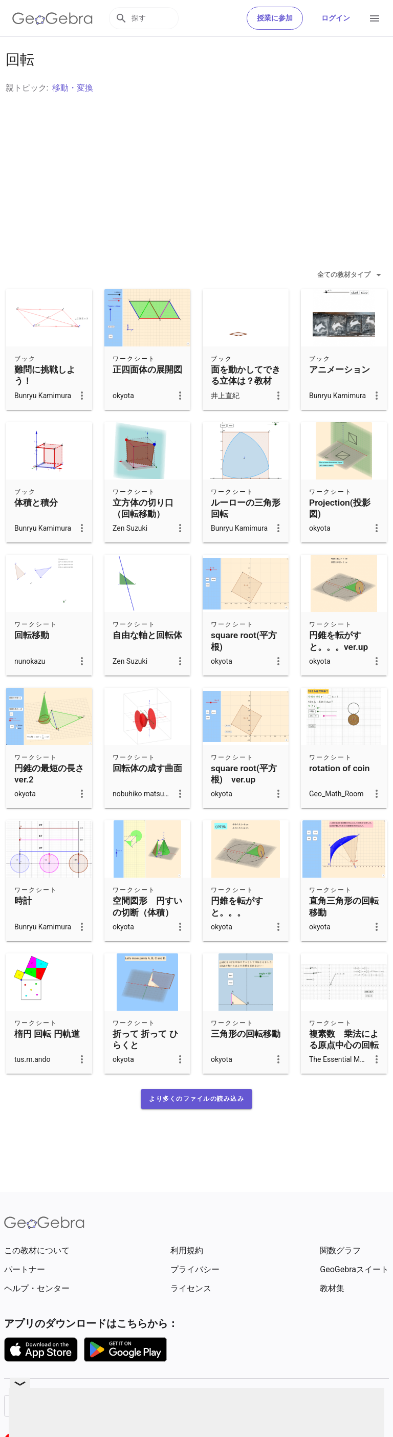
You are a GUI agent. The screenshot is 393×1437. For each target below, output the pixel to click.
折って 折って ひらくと (145, 1065)
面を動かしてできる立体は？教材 (245, 400)
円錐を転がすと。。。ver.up (338, 666)
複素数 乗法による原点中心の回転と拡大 (344, 1070)
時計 (23, 926)
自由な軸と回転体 (147, 661)
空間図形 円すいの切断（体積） (147, 932)
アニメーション (339, 395)
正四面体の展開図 (147, 395)
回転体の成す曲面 (147, 794)
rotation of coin (339, 794)
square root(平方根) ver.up (244, 799)
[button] (196, 1124)
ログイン (335, 18)
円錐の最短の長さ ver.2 (49, 799)
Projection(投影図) (339, 534)
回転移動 (31, 661)
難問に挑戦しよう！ (44, 400)
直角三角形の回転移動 (344, 932)
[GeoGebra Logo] (52, 18)
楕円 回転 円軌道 (47, 1059)
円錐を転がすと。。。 (237, 932)
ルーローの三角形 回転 (250, 534)
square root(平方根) (244, 666)
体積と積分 (36, 528)
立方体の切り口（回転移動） (143, 534)
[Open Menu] (374, 18)
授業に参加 (275, 18)
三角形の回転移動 (245, 1059)
